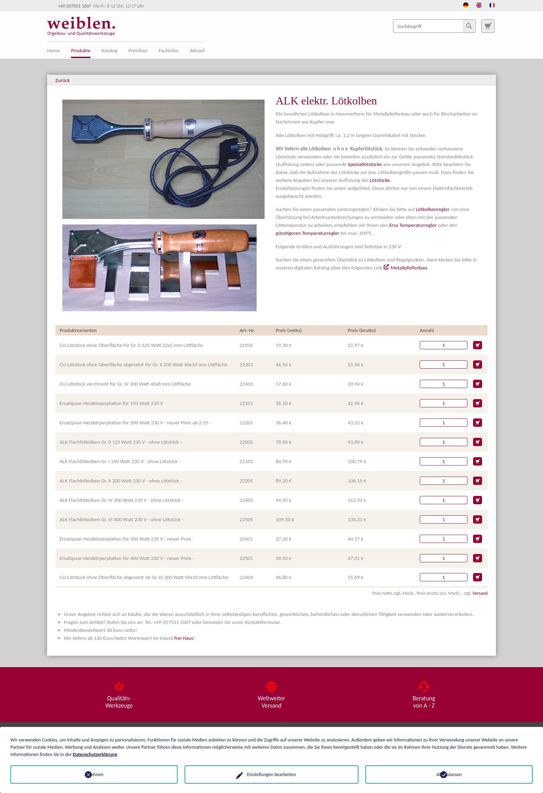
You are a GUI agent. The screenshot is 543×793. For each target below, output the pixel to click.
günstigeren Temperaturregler (307, 233)
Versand (480, 593)
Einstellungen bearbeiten (271, 774)
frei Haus (183, 638)
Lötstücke (380, 180)
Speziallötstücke (365, 164)
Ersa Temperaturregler (413, 225)
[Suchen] (469, 26)
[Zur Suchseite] (488, 26)
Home (53, 50)
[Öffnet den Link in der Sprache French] (492, 4)
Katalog (109, 50)
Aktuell (197, 50)
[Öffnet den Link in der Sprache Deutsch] (466, 4)
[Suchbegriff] (434, 26)
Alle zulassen (449, 774)
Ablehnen (94, 774)
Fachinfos (169, 50)
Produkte (80, 50)
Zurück (62, 80)
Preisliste (138, 50)
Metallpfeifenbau (409, 268)
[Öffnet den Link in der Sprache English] (479, 4)
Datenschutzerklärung (95, 754)
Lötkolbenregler (432, 209)
